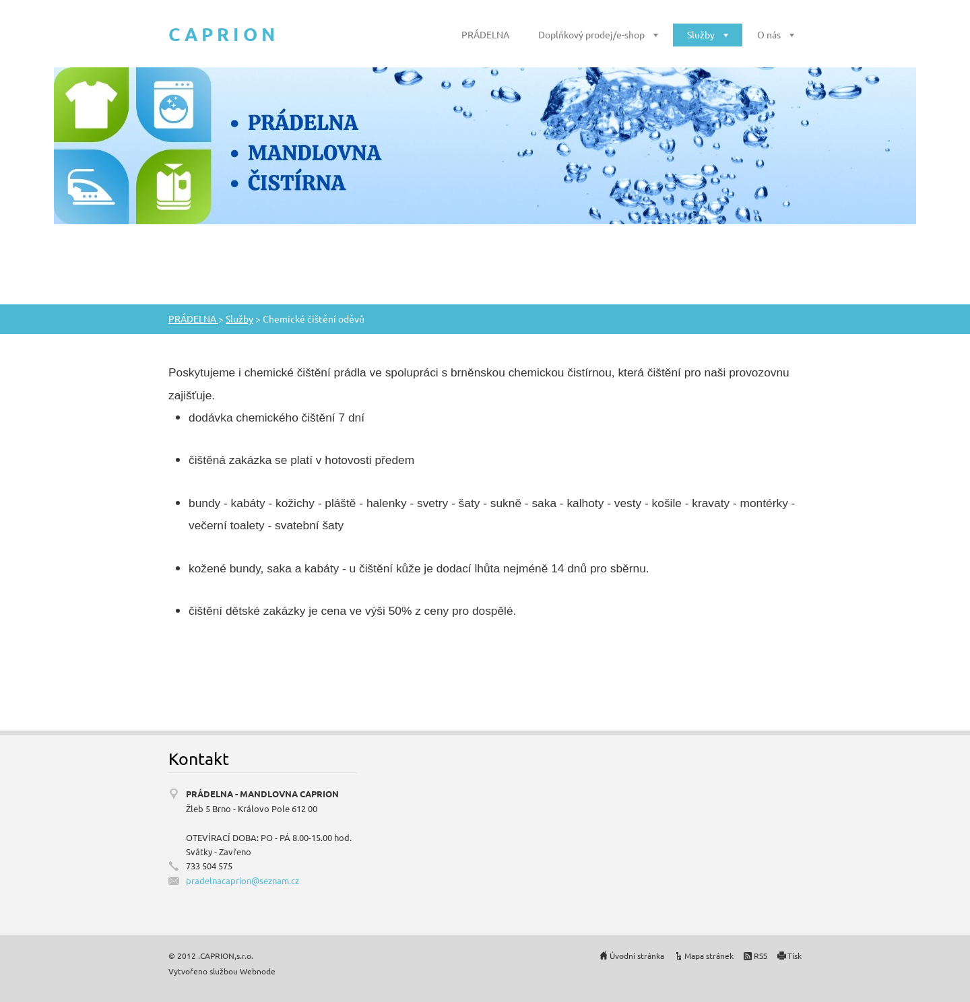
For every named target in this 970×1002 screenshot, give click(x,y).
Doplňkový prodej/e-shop (591, 34)
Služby (701, 34)
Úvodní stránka (637, 955)
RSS (760, 955)
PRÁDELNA (485, 34)
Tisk (794, 955)
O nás (769, 34)
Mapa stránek (709, 955)
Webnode (258, 971)
